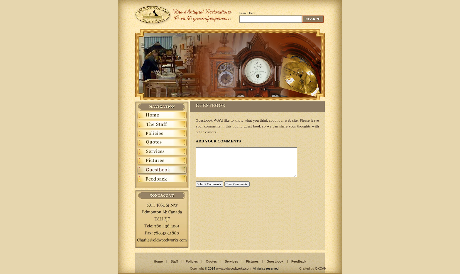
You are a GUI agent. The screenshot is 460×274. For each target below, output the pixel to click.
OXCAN (321, 268)
